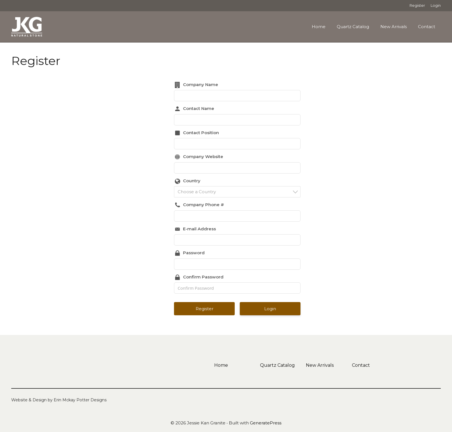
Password (194, 252)
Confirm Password (203, 277)
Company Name (200, 84)
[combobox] (237, 191)
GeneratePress (265, 423)
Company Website (203, 156)
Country (191, 180)
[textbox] (239, 191)
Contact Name (198, 108)
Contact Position (201, 132)
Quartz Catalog (353, 26)
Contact (426, 26)
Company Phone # (203, 204)
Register (417, 5)
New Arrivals (393, 26)
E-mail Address (199, 228)
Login (436, 5)
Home (319, 26)
